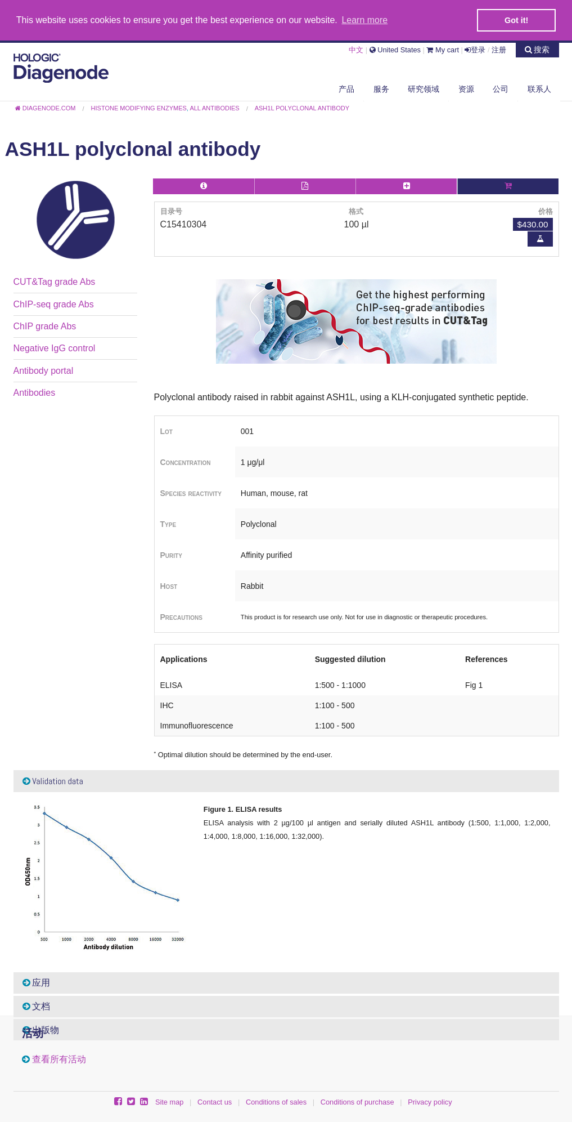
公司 (500, 88)
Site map (169, 1101)
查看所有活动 (59, 1058)
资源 (466, 88)
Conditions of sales (276, 1101)
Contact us (214, 1101)
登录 (475, 49)
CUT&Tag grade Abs (54, 281)
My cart (442, 49)
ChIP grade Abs (44, 325)
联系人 (539, 88)
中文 (356, 49)
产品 (346, 88)
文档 (36, 1006)
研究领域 (423, 88)
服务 (381, 88)
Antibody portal (43, 370)
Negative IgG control (54, 347)
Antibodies (34, 392)
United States (395, 49)
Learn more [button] (364, 20)
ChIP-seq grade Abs (53, 304)
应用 (36, 982)
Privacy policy (430, 1101)
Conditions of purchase (357, 1101)
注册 (499, 49)
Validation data (52, 780)
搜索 (537, 48)
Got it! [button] (516, 20)
